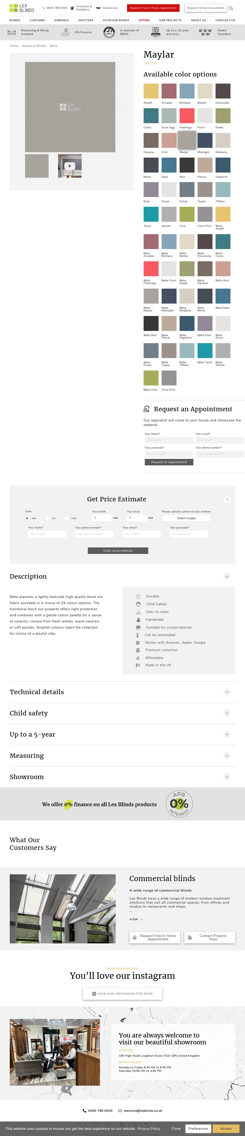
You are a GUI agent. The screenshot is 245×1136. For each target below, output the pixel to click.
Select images (186, 518)
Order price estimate (118, 551)
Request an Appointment (169, 462)
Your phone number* (209, 448)
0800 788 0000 (100, 1111)
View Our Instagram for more (122, 994)
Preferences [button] (198, 1128)
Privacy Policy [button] (149, 1128)
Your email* (203, 434)
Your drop (133, 511)
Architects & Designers (80, 8)
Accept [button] (226, 1128)
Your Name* (152, 434)
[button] (122, 107)
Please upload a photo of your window (186, 511)
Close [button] (176, 1128)
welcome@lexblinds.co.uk (143, 1111)
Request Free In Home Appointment (153, 8)
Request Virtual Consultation (206, 8)
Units (28, 511)
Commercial (107, 8)
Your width (99, 511)
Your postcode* (154, 448)
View (135, 919)
